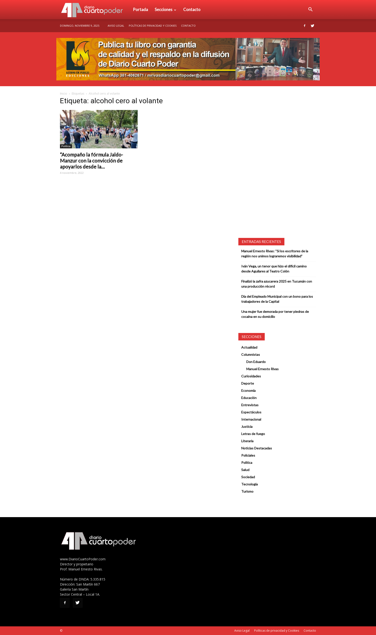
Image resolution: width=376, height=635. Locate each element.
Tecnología (249, 484)
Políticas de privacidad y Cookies (152, 25)
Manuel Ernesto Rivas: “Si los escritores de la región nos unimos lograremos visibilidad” (274, 253)
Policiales (248, 455)
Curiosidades (251, 376)
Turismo (247, 491)
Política (65, 146)
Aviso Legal (116, 25)
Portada (140, 9)
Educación (249, 398)
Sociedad (248, 477)
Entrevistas (249, 405)
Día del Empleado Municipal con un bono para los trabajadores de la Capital (277, 298)
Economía (248, 390)
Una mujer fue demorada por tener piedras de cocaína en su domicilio (275, 314)
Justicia (247, 426)
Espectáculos (251, 412)
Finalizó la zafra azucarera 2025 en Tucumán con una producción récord (276, 283)
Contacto (191, 9)
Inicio (63, 93)
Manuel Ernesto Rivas (262, 369)
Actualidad (249, 347)
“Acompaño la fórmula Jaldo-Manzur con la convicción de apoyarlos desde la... (91, 160)
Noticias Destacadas (256, 448)
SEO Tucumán (72, 631)
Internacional (251, 419)
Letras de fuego (253, 434)
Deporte (247, 383)
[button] (310, 9)
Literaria (247, 441)
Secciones (165, 9)
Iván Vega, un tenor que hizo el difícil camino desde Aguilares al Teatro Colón (274, 268)
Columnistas (250, 354)
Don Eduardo (256, 362)
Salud (245, 470)
